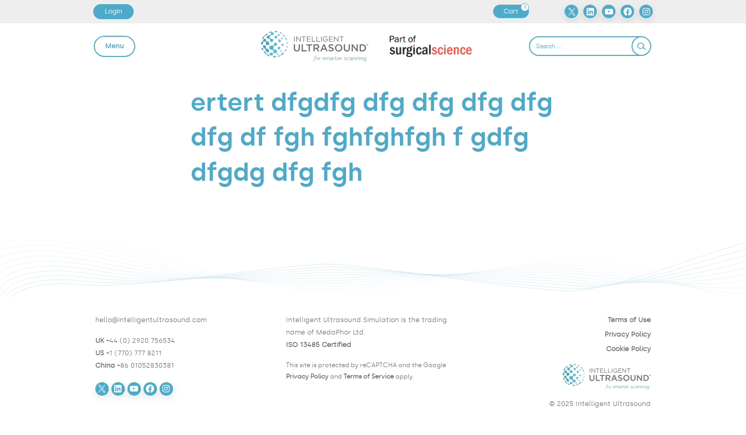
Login (113, 11)
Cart (516, 11)
